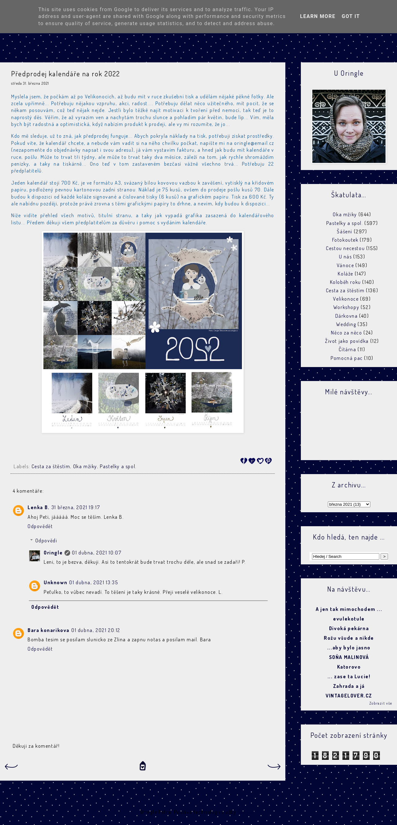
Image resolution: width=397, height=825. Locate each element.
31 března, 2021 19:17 (75, 507)
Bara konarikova (48, 630)
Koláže (345, 274)
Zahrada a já (349, 686)
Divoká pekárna (349, 628)
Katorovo (349, 667)
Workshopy (346, 307)
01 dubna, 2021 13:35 (93, 582)
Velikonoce (346, 299)
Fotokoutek (345, 240)
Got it (351, 16)
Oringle (53, 552)
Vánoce (345, 265)
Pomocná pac (347, 358)
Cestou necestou (345, 248)
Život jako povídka (347, 341)
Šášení (344, 231)
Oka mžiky (85, 466)
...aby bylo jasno (349, 647)
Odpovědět (40, 526)
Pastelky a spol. (118, 466)
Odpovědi (46, 540)
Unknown (55, 582)
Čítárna (347, 349)
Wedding (346, 324)
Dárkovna (346, 316)
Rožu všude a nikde (349, 638)
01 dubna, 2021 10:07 (96, 552)
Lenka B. (39, 507)
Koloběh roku (345, 282)
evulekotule (349, 619)
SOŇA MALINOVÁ (349, 657)
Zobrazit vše (380, 703)
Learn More (317, 16)
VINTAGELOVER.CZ (349, 696)
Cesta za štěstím (51, 466)
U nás (345, 256)
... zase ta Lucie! (349, 676)
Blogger (246, 812)
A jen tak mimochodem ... (349, 609)
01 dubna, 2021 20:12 (95, 630)
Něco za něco (346, 333)
